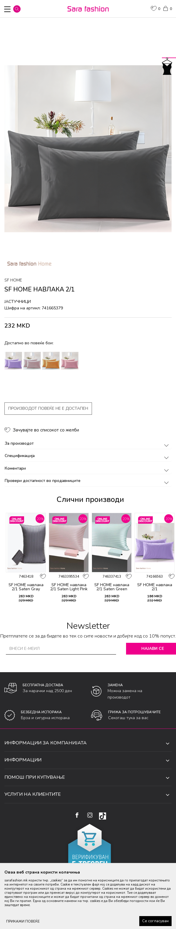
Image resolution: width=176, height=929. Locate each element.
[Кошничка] (167, 8)
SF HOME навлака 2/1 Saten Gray (26, 587)
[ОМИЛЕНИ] (155, 9)
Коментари (88, 468)
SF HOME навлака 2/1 (154, 587)
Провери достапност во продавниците (88, 480)
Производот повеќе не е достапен (48, 408)
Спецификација (88, 455)
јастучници (17, 301)
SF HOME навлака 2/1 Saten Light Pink (69, 587)
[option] (88, 148)
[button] (17, 9)
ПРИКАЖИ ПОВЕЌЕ (23, 921)
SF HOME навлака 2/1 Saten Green (111, 587)
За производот (88, 443)
